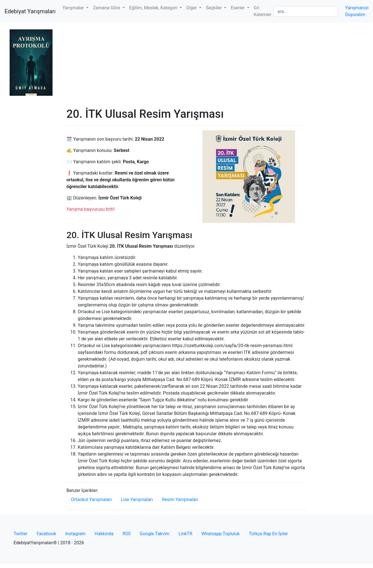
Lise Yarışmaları (137, 499)
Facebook (46, 533)
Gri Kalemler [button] (263, 11)
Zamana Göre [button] (107, 7)
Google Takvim (154, 533)
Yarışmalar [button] (73, 7)
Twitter (20, 533)
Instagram (75, 533)
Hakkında (104, 533)
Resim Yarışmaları (180, 499)
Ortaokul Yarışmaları (91, 499)
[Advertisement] (186, 65)
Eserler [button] (238, 7)
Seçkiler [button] (214, 7)
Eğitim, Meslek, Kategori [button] (153, 7)
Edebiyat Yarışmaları (30, 11)
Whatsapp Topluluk (220, 533)
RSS (127, 533)
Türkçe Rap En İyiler (268, 533)
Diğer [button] (192, 7)
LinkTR (185, 533)
